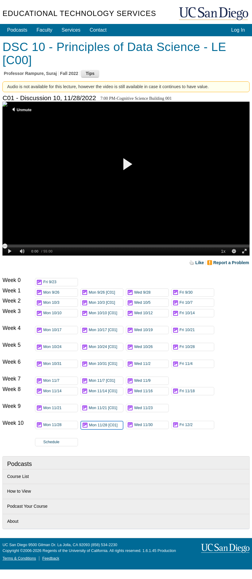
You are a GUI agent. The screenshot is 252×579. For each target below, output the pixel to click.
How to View (19, 491)
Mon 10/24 (60, 347)
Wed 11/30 (151, 425)
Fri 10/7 (197, 303)
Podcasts (17, 30)
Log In (238, 30)
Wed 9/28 (151, 292)
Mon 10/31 (60, 364)
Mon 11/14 (60, 391)
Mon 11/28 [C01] (106, 426)
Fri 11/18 (197, 391)
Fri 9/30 (197, 292)
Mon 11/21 (60, 408)
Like (199, 262)
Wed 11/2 (151, 364)
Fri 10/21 (197, 330)
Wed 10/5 (151, 303)
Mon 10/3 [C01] (106, 303)
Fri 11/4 (197, 364)
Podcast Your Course (27, 506)
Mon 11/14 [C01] (106, 392)
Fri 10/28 (197, 347)
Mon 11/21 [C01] (106, 409)
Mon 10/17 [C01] (106, 331)
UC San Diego (214, 14)
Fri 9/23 (60, 282)
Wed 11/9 (151, 381)
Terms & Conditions (19, 558)
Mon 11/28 (60, 425)
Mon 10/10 (60, 313)
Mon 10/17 (60, 330)
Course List (18, 476)
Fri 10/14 (197, 313)
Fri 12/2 (197, 425)
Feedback (50, 558)
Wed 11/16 (151, 391)
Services (71, 30)
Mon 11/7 (60, 381)
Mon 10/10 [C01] (106, 314)
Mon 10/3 (60, 303)
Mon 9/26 (60, 292)
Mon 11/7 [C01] (106, 381)
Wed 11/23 (151, 408)
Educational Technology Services (79, 13)
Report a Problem (231, 262)
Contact (98, 30)
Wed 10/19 (151, 330)
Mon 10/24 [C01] (106, 348)
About (12, 521)
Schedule (51, 442)
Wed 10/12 (151, 313)
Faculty (44, 30)
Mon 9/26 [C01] (106, 292)
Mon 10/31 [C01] (106, 365)
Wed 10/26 (151, 347)
